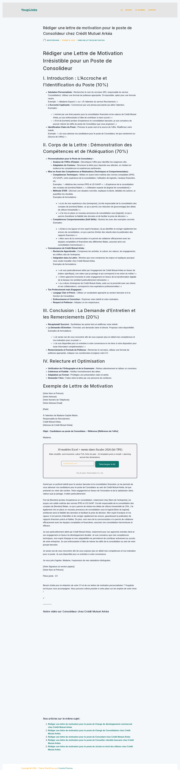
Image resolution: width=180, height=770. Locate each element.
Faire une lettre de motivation (91, 40)
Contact (152, 10)
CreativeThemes (65, 768)
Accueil (128, 10)
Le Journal (140, 10)
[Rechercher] (122, 10)
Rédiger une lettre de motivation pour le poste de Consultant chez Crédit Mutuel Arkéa (89, 737)
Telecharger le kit (107, 464)
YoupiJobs (29, 10)
